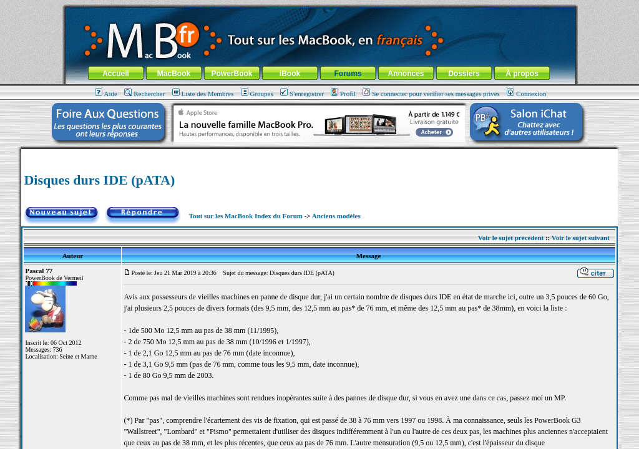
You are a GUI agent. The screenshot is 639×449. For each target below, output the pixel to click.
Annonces (406, 73)
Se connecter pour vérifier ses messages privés (431, 93)
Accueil (115, 73)
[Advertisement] (319, 153)
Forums (347, 73)
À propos (522, 73)
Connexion (526, 93)
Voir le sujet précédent (511, 237)
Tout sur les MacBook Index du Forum (246, 216)
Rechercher (144, 93)
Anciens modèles (336, 216)
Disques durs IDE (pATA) (99, 180)
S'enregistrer (302, 93)
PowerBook (231, 73)
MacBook (173, 73)
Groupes (257, 93)
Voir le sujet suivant (581, 237)
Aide (106, 93)
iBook (290, 73)
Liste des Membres (203, 93)
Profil (343, 93)
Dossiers (464, 73)
